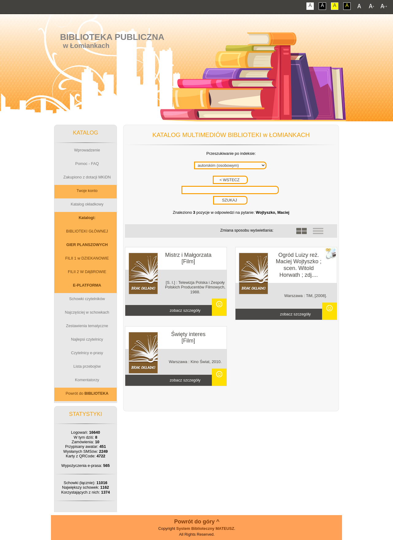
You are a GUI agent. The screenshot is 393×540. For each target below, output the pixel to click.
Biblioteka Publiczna (112, 37)
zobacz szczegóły (185, 310)
